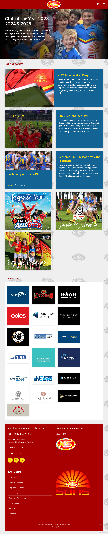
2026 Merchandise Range (74, 75)
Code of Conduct (16, 482)
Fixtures (12, 477)
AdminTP (11, 185)
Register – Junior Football (19, 493)
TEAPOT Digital (54, 527)
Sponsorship (14, 503)
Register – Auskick (16, 488)
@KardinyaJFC (61, 434)
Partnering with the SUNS (23, 174)
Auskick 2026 (16, 116)
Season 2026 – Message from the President (79, 158)
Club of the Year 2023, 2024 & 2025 (27, 21)
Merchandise (14, 508)
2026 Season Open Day (73, 116)
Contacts (12, 513)
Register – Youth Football (19, 498)
